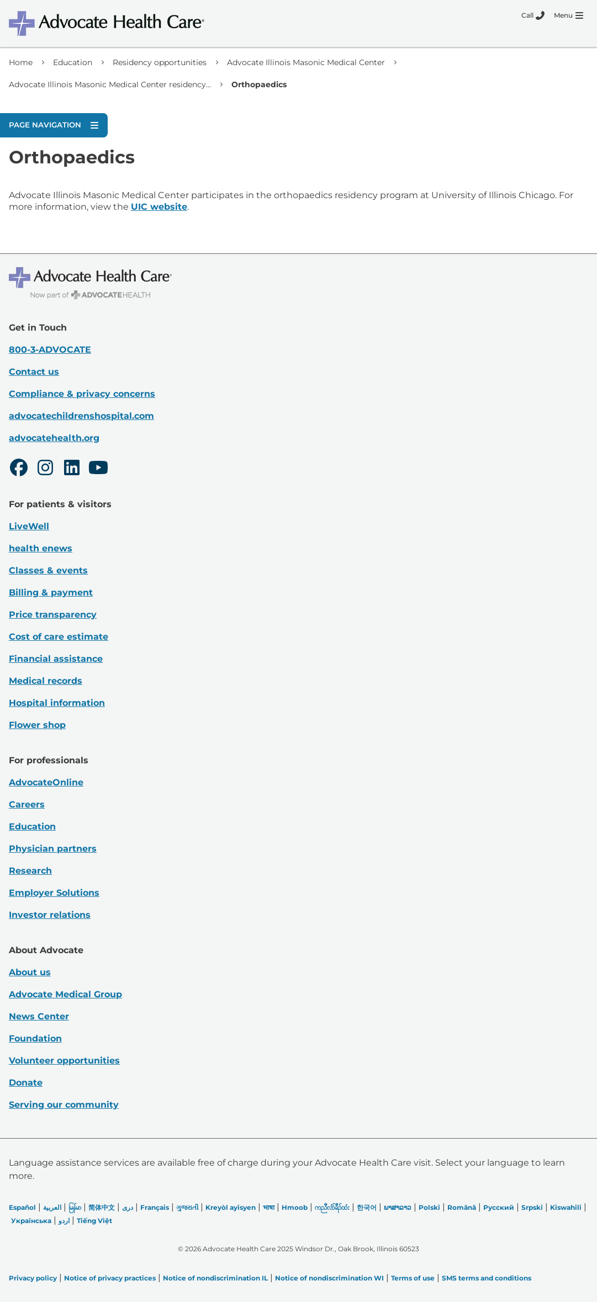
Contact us (34, 371)
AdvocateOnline (46, 782)
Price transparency (53, 614)
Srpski (532, 1207)
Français (154, 1207)
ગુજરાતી (187, 1207)
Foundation (35, 1038)
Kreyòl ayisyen (230, 1207)
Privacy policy (33, 1278)
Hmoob (295, 1207)
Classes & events (48, 570)
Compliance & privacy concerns (82, 394)
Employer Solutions (54, 893)
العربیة (52, 1207)
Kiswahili (566, 1207)
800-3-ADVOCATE (50, 349)
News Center (39, 1016)
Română (461, 1207)
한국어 (367, 1207)
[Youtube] (98, 469)
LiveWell (29, 526)
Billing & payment (51, 592)
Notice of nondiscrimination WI (329, 1278)
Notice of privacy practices (110, 1278)
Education (72, 62)
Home (21, 62)
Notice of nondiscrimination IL (215, 1278)
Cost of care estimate (58, 636)
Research (30, 870)
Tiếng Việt (94, 1220)
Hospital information (57, 703)
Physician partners (53, 848)
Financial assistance (56, 658)
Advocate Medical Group (65, 994)
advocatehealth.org (54, 438)
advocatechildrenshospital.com (81, 416)
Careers (27, 804)
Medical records (45, 681)
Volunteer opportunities (64, 1060)
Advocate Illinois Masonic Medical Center (306, 62)
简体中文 (101, 1207)
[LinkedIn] (72, 469)
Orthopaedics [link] (259, 84)
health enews (40, 548)
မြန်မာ (74, 1207)
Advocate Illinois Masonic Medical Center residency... (110, 84)
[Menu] (568, 15)
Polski (429, 1207)
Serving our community (64, 1104)
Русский (498, 1207)
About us (30, 972)
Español (22, 1207)
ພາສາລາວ (397, 1207)
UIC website (159, 206)
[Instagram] (45, 469)
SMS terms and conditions (486, 1278)
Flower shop (37, 725)
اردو (64, 1220)
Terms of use (413, 1278)
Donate (26, 1082)
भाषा (268, 1207)
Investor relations (50, 915)
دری (127, 1207)
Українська (31, 1220)
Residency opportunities (160, 62)
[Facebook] (19, 469)
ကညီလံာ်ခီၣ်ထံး (332, 1207)
